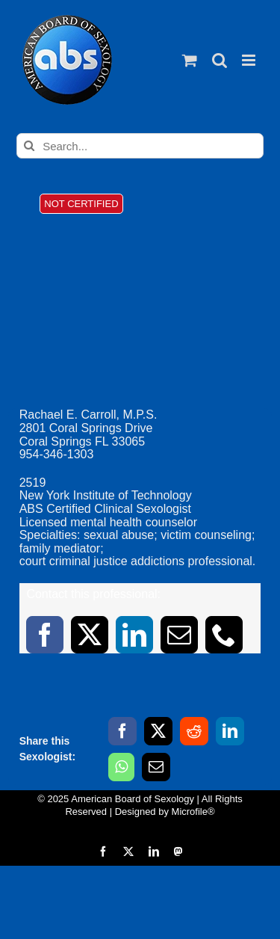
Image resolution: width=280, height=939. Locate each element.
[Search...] (140, 145)
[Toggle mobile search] (219, 60)
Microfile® (193, 811)
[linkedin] (134, 634)
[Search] (29, 145)
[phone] (224, 634)
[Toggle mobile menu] (250, 60)
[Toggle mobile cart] (189, 60)
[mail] (179, 634)
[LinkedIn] (230, 731)
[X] (158, 731)
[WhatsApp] (121, 767)
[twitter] (89, 634)
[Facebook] (122, 731)
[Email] (156, 767)
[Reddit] (194, 731)
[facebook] (44, 634)
